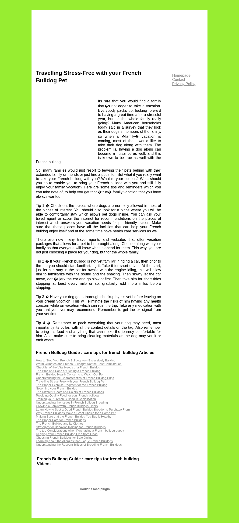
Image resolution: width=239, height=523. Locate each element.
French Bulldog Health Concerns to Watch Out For (70, 374)
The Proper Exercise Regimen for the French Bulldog (71, 385)
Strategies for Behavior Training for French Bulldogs (70, 427)
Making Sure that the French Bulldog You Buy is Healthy (73, 416)
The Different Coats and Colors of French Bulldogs (70, 392)
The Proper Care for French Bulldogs (61, 420)
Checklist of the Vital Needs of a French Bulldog (68, 367)
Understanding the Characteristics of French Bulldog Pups (75, 378)
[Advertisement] (67, 126)
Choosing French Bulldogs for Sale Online (64, 437)
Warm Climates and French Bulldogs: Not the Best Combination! (79, 364)
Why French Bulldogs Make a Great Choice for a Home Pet (76, 413)
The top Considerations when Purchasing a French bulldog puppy (80, 430)
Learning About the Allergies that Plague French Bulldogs (74, 441)
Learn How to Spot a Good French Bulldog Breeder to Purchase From (83, 409)
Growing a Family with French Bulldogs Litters (67, 406)
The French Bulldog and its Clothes (59, 423)
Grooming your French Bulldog (56, 388)
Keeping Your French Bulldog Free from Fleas (67, 434)
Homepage (181, 75)
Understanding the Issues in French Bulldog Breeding (72, 402)
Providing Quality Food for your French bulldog (67, 395)
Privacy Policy (184, 84)
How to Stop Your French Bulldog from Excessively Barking (75, 360)
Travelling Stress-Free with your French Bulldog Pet (70, 381)
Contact (178, 80)
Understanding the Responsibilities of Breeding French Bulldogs (79, 444)
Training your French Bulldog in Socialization (66, 399)
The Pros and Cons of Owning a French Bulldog (68, 371)
